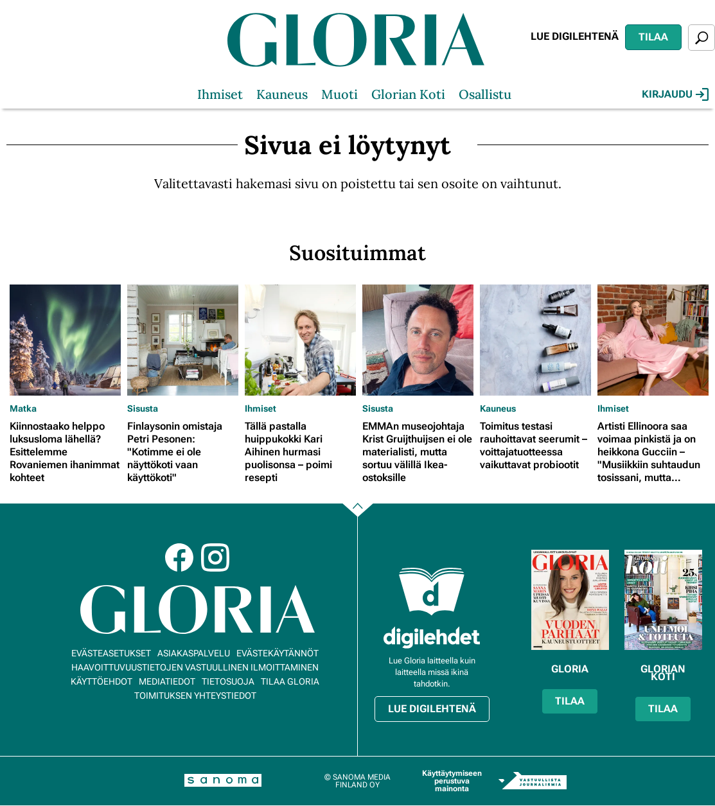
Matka (23, 408)
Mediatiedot (167, 681)
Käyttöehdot (101, 681)
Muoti (339, 94)
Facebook (179, 557)
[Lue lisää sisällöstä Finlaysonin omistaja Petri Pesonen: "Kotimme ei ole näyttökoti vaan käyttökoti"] (182, 340)
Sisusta (142, 408)
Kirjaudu (675, 94)
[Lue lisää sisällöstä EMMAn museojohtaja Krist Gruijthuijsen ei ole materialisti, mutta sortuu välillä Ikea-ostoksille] (417, 340)
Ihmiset (220, 94)
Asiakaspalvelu (193, 653)
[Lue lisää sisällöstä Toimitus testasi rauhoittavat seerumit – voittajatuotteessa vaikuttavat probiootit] (535, 340)
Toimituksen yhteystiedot (195, 695)
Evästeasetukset (111, 653)
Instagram (215, 557)
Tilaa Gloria (290, 681)
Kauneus (282, 94)
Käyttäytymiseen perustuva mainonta (452, 781)
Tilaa (653, 37)
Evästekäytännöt (277, 653)
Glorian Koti (408, 94)
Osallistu (485, 94)
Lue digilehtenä (575, 36)
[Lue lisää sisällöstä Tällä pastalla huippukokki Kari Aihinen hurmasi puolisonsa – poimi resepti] (300, 340)
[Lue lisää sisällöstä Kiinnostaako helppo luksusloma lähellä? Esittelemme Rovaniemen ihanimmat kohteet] (65, 340)
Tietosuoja (228, 681)
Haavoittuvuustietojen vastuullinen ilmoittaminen (195, 667)
